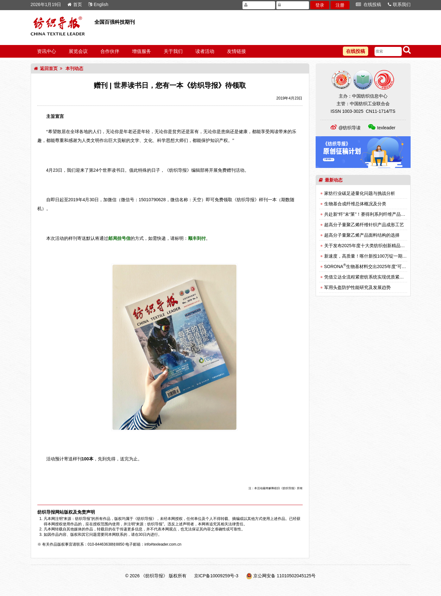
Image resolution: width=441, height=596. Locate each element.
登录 (319, 5)
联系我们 (399, 4)
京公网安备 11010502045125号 (284, 575)
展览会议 (78, 51)
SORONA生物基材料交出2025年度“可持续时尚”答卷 (377, 266)
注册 (340, 5)
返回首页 (46, 68)
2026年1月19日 (46, 4)
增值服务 (141, 51)
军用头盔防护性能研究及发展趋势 (357, 287)
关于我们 (173, 51)
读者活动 (204, 51)
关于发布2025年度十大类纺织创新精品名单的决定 (373, 245)
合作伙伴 (109, 51)
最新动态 (331, 180)
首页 (74, 4)
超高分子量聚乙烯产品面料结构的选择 (362, 235)
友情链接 (236, 51)
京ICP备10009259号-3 (216, 575)
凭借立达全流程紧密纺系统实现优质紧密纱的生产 (373, 276)
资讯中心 (46, 51)
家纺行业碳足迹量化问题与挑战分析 (359, 193)
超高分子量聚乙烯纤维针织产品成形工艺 (364, 224)
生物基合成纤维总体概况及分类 (355, 203)
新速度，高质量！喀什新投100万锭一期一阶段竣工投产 (378, 256)
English (98, 4)
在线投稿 (368, 4)
